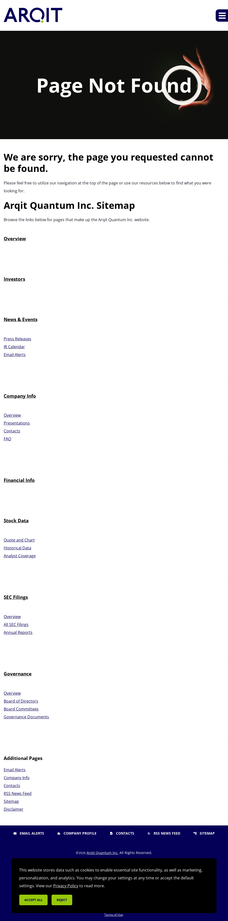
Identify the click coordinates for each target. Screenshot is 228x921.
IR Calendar (14, 346)
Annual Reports (18, 632)
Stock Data (16, 520)
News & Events (20, 319)
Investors (14, 279)
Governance (18, 674)
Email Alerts (15, 354)
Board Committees (21, 709)
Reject (62, 900)
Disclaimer (13, 809)
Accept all (33, 900)
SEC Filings (16, 597)
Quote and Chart (19, 540)
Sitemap (11, 801)
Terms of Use (113, 915)
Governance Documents (26, 717)
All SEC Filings (16, 624)
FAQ (7, 439)
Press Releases (17, 339)
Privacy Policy (65, 885)
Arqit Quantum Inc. (102, 852)
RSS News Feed (18, 793)
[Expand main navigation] (222, 15)
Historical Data (17, 548)
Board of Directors (21, 701)
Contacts (12, 431)
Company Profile (77, 833)
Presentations (17, 423)
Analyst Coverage (20, 556)
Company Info (20, 396)
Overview (15, 238)
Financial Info (19, 480)
